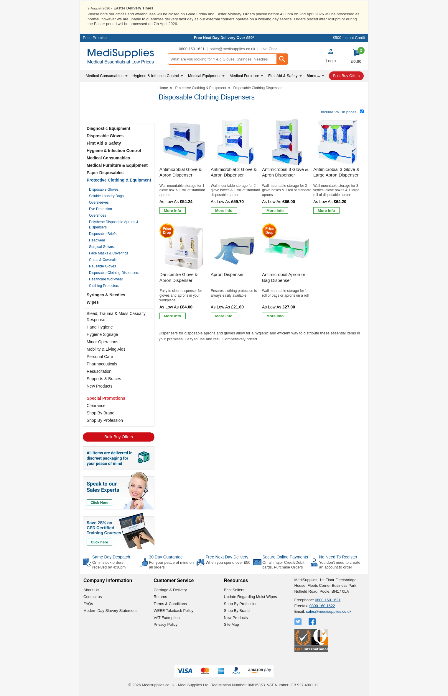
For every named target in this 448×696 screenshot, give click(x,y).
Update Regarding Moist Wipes (250, 596)
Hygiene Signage (102, 334)
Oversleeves (99, 202)
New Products (99, 385)
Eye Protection (100, 209)
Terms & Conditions (170, 603)
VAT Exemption (166, 617)
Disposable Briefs (102, 233)
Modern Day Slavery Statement (110, 610)
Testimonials (118, 102)
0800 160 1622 (322, 605)
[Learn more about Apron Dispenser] (224, 315)
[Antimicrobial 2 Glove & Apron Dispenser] (235, 167)
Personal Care (100, 356)
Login (331, 60)
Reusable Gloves (102, 266)
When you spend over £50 (228, 562)
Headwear (97, 240)
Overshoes (97, 215)
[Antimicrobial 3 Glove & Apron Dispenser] (286, 167)
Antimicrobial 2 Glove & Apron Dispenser (234, 171)
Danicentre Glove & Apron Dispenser (178, 277)
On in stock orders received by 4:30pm (109, 564)
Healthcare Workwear (106, 279)
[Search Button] (281, 59)
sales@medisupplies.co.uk (232, 48)
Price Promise (95, 37)
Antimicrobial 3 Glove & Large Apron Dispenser (336, 171)
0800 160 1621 (192, 48)
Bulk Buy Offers (118, 436)
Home (163, 88)
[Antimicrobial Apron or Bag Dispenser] (286, 272)
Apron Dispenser (227, 274)
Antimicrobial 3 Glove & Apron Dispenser (285, 171)
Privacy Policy (165, 624)
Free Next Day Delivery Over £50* (224, 37)
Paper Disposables (105, 172)
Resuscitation (99, 371)
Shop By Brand (100, 412)
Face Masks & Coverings (108, 253)
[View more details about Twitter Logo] (298, 621)
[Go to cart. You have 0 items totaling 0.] (356, 56)
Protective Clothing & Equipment (119, 179)
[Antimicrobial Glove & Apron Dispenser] (184, 167)
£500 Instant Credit (349, 37)
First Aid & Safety (104, 142)
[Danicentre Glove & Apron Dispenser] (184, 272)
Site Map (231, 624)
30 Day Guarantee (165, 556)
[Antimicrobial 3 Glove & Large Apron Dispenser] (338, 167)
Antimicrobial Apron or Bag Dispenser (283, 277)
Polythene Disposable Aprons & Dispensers (114, 224)
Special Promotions (106, 398)
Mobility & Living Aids (106, 349)
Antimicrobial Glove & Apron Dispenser (180, 171)
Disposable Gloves (105, 135)
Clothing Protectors (104, 285)
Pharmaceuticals (102, 363)
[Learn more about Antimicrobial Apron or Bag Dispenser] (275, 315)
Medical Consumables (108, 157)
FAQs (88, 603)
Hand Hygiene (100, 326)
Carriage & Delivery (170, 589)
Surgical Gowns (101, 246)
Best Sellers (234, 589)
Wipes (93, 302)
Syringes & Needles (106, 294)
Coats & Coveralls (103, 259)
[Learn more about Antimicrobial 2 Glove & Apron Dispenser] (224, 210)
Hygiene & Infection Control (114, 150)
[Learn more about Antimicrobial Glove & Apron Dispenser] (172, 210)
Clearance (96, 405)
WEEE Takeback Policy (173, 610)
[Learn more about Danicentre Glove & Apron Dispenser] (172, 315)
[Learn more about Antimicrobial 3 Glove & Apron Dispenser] (275, 210)
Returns (160, 596)
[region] (184, 141)
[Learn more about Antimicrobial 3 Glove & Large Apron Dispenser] (326, 210)
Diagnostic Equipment (108, 128)
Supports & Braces (104, 378)
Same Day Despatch (111, 556)
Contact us (92, 596)
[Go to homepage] (124, 55)
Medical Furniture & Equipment (117, 165)
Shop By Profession (105, 420)
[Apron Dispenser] (235, 272)
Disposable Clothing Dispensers (114, 272)
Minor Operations (102, 341)
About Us (91, 589)
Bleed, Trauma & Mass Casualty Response (116, 316)
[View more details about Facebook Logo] (313, 621)
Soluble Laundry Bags (106, 196)
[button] (331, 56)
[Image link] (118, 530)
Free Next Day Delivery (227, 556)
